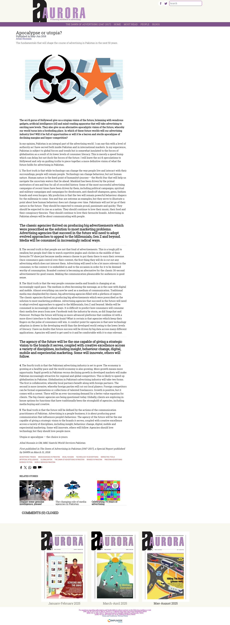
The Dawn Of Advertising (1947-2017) (88, 24)
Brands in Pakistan (94, 459)
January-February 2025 (64, 603)
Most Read (131, 24)
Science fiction (26, 462)
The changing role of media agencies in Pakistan (71, 503)
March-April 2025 (115, 603)
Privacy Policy (123, 616)
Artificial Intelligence (29, 459)
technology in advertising (87, 457)
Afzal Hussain (24, 38)
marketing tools (108, 457)
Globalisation (46, 459)
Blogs (156, 24)
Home (117, 24)
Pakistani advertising (113, 459)
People (145, 24)
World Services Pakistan (45, 462)
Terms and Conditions (109, 616)
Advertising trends (28, 457)
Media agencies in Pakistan (49, 457)
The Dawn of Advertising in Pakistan (69, 459)
